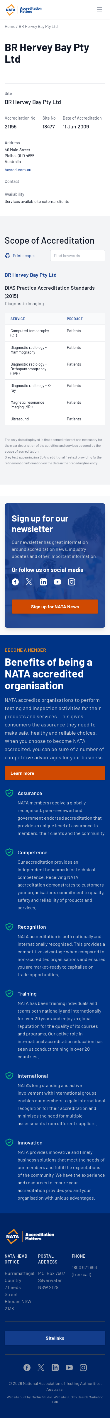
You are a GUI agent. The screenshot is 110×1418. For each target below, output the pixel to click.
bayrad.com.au (18, 169)
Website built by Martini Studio (29, 1397)
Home (10, 26)
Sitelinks (55, 1338)
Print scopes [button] (24, 255)
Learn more (22, 773)
